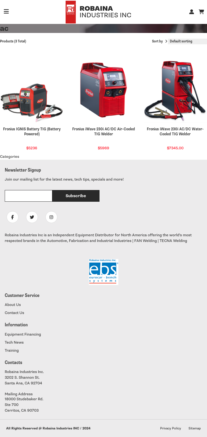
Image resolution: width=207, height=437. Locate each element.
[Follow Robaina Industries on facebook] (12, 217)
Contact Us (14, 312)
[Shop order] (187, 41)
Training (12, 350)
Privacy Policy (170, 428)
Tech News (14, 342)
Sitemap (195, 428)
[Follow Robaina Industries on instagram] (51, 217)
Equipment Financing (23, 334)
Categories (9, 156)
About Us (13, 304)
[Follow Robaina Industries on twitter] (32, 217)
